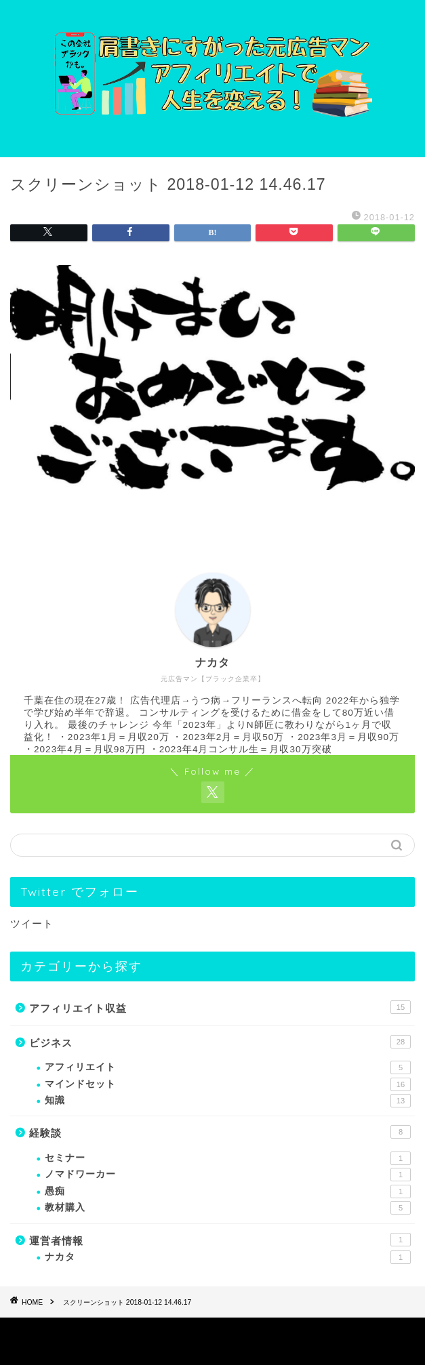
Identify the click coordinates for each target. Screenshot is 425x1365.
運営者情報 (220, 1239)
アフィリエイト (228, 1067)
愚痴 (228, 1191)
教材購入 (228, 1208)
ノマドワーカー (228, 1174)
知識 (228, 1100)
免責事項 (262, 1332)
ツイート (32, 923)
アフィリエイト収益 (220, 1007)
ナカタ (228, 1257)
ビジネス (220, 1041)
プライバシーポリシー (185, 1332)
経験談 (220, 1132)
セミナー (228, 1158)
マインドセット (228, 1084)
